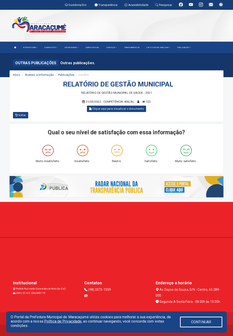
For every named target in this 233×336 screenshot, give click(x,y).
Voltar (20, 115)
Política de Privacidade (62, 321)
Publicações (66, 74)
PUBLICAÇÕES (184, 47)
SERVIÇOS (111, 47)
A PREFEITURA (30, 47)
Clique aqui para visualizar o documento (116, 108)
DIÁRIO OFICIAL (92, 47)
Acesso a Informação (39, 74)
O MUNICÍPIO (51, 47)
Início (16, 74)
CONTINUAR (201, 322)
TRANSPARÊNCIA (131, 47)
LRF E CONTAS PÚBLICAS (158, 47)
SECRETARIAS (71, 47)
